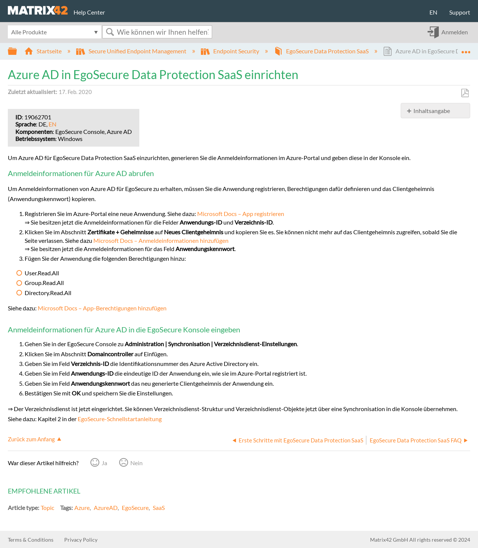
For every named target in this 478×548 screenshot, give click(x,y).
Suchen (110, 32)
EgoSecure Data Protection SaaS (322, 50)
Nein (136, 462)
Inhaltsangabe (431, 110)
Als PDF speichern (465, 93)
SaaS (159, 507)
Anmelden (454, 31)
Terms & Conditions (30, 539)
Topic (47, 507)
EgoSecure (135, 507)
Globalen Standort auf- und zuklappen (465, 48)
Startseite (43, 50)
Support (459, 12)
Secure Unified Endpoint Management (131, 50)
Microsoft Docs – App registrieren (240, 213)
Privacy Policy (80, 539)
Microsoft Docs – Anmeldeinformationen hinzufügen (161, 240)
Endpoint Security (230, 50)
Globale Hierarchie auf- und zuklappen (17, 51)
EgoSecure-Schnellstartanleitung (120, 418)
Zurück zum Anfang (31, 439)
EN (433, 12)
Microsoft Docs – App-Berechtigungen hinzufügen (102, 307)
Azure (82, 507)
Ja (104, 462)
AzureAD (106, 507)
